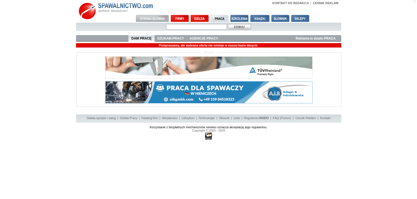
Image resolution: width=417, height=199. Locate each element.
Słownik (224, 118)
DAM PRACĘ (142, 38)
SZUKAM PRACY (170, 38)
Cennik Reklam (305, 118)
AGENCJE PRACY (204, 38)
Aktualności (169, 118)
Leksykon (188, 118)
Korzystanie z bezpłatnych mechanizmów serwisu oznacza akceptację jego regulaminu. (208, 127)
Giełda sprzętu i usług (101, 118)
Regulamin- (256, 118)
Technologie (207, 118)
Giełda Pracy (128, 118)
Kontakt (325, 118)
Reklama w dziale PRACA (316, 38)
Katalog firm (149, 118)
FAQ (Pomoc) (282, 118)
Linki (237, 118)
